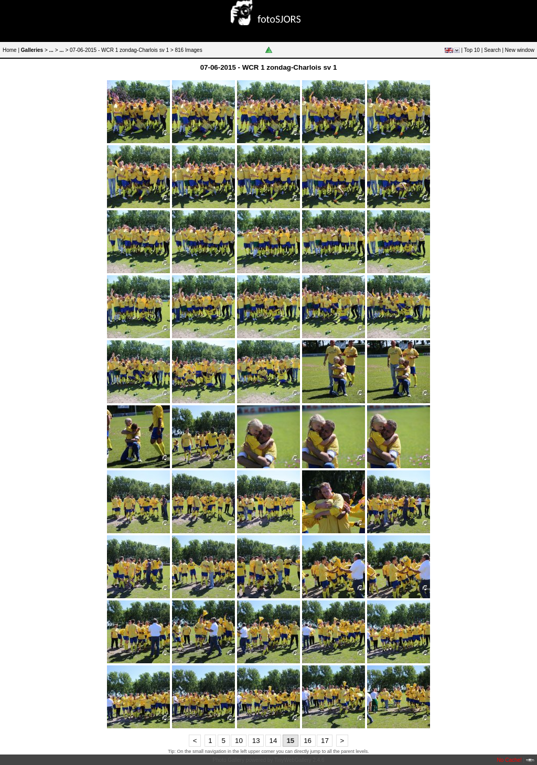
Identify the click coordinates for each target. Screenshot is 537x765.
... (51, 50)
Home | (11, 50)
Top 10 (472, 50)
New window (519, 50)
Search (492, 50)
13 (256, 741)
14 (273, 741)
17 (325, 741)
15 (290, 741)
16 (308, 741)
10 (239, 741)
